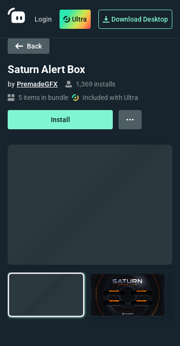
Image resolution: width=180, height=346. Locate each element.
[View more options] (130, 119)
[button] (46, 294)
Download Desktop (135, 19)
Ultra (75, 19)
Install (60, 120)
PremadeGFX (37, 84)
